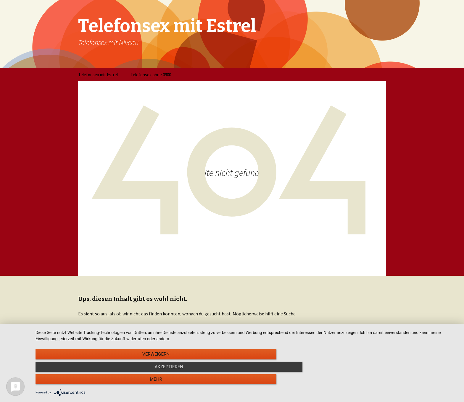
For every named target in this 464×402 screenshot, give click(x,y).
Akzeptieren (247, 381)
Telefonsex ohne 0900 (150, 74)
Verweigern (98, 381)
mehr (395, 381)
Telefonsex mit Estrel (98, 74)
